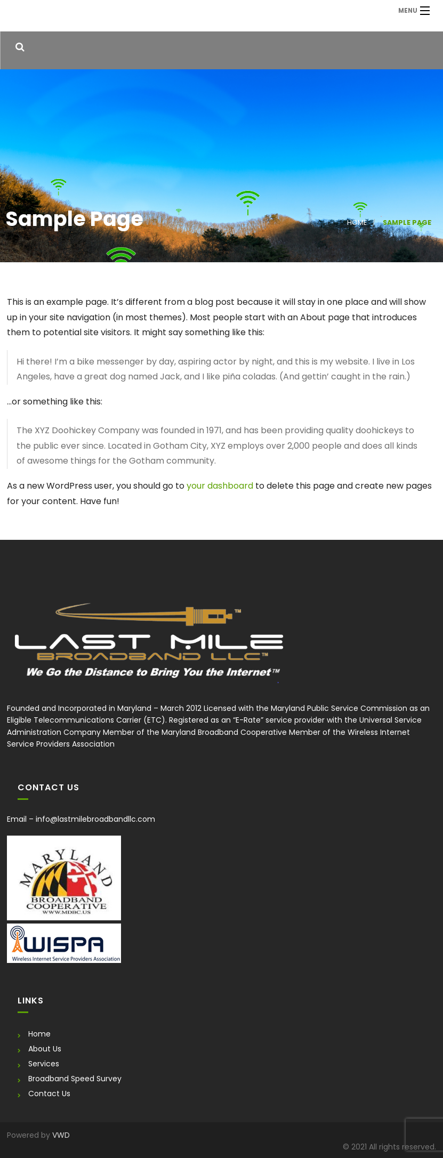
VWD (61, 1135)
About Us (44, 1048)
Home (357, 222)
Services (43, 1063)
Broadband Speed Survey (75, 1078)
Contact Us (49, 1093)
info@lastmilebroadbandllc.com (95, 819)
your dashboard (220, 486)
